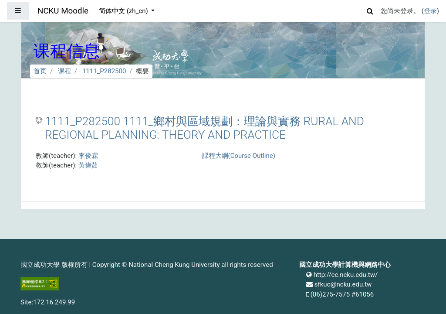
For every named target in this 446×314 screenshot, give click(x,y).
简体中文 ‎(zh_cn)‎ (124, 11)
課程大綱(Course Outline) (238, 156)
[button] (370, 10)
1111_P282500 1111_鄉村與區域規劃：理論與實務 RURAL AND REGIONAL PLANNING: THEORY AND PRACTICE (204, 128)
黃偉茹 (88, 165)
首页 (40, 71)
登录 (430, 11)
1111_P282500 (104, 71)
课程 (64, 71)
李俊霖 (88, 156)
